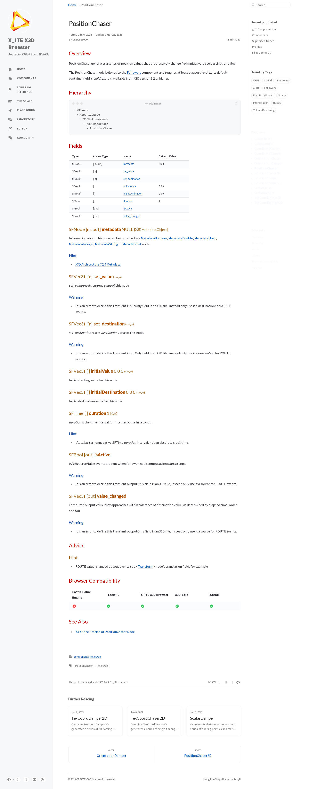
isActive (127, 208)
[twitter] (26, 779)
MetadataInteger (81, 244)
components (81, 656)
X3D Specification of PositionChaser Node (105, 632)
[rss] (43, 779)
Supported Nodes (263, 41)
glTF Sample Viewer (264, 29)
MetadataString (106, 244)
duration (128, 201)
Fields (255, 243)
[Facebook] (226, 682)
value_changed (131, 216)
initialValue (129, 186)
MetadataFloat (205, 238)
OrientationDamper (268, 163)
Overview (258, 231)
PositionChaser (84, 665)
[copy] (237, 103)
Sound (268, 80)
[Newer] (198, 754)
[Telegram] (232, 682)
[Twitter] (220, 682)
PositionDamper (266, 178)
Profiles (257, 46)
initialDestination (132, 193)
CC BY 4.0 (106, 682)
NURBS (277, 103)
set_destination (131, 179)
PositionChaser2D (267, 173)
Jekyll (237, 779)
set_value (128, 171)
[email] (34, 779)
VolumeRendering (264, 110)
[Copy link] (238, 682)
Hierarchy (257, 237)
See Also (257, 261)
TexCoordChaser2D (267, 198)
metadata (128, 164)
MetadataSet (131, 244)
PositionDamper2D (268, 183)
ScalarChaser (263, 188)
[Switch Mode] (9, 779)
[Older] (111, 754)
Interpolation (260, 103)
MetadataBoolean (154, 238)
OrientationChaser (267, 158)
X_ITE (256, 88)
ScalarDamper (264, 193)
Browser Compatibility (265, 255)
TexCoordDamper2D (268, 202)
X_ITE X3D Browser (21, 44)
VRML (256, 80)
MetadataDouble (180, 238)
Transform (145, 566)
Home (72, 5)
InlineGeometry (261, 52)
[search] (272, 5)
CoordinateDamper (268, 153)
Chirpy (218, 779)
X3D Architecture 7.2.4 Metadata (98, 264)
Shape (282, 95)
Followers (134, 72)
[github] (18, 779)
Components (260, 35)
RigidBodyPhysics (263, 95)
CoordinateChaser (267, 148)
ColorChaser (263, 139)
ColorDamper (264, 144)
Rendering (283, 80)
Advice (256, 249)
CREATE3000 (80, 39)
